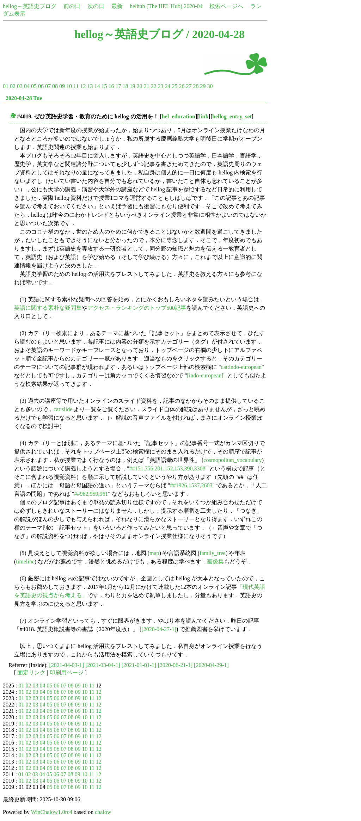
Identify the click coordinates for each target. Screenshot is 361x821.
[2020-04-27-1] (158, 629)
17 (118, 86)
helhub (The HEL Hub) (156, 6)
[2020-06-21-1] (175, 665)
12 (83, 86)
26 (181, 86)
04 (27, 86)
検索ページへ (226, 6)
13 (90, 86)
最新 (117, 6)
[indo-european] (205, 375)
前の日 (71, 6)
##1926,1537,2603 (191, 485)
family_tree (213, 553)
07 (48, 86)
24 (167, 86)
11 (76, 86)
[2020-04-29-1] (211, 665)
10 (69, 86)
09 (62, 86)
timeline (25, 561)
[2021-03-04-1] (102, 665)
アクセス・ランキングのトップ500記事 (136, 308)
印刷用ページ (67, 672)
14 (97, 86)
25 (174, 86)
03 (20, 86)
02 (13, 86)
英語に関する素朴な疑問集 (48, 308)
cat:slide (63, 409)
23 (160, 86)
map (154, 553)
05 (34, 86)
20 (139, 86)
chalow (103, 812)
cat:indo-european (241, 367)
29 (203, 86)
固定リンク (31, 672)
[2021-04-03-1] (66, 665)
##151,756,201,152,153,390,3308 (167, 468)
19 (132, 86)
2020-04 (193, 6)
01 (5, 86)
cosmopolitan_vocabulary (232, 460)
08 (55, 86)
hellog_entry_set (232, 116)
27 (188, 86)
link (204, 116)
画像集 (215, 561)
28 (195, 86)
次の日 (95, 6)
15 (104, 86)
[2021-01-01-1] (139, 665)
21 (146, 86)
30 (210, 86)
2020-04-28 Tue (24, 98)
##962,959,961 (91, 494)
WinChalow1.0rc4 (51, 812)
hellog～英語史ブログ (29, 6)
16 (111, 86)
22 (153, 86)
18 (125, 86)
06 (41, 86)
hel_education (178, 116)
